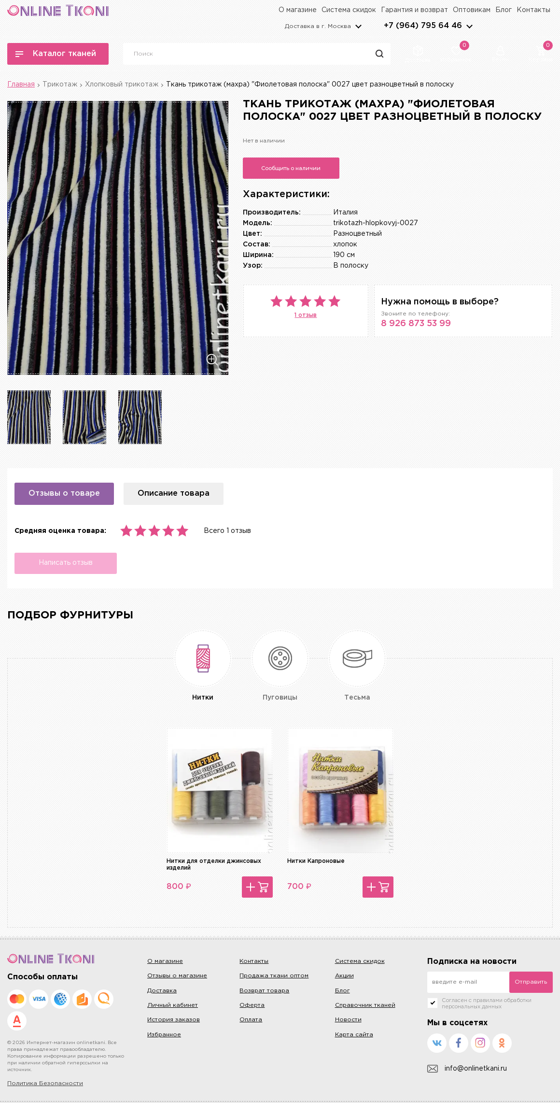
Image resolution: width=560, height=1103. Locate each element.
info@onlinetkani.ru (467, 1069)
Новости (348, 1019)
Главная (21, 84)
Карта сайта (354, 1034)
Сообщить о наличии (291, 168)
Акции (344, 975)
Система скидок (349, 10)
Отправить (531, 982)
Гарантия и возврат (414, 10)
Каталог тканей (55, 53)
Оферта (252, 1005)
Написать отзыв (65, 563)
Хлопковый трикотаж (121, 84)
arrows (469, 26)
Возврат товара (264, 990)
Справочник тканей (365, 1005)
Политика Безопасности (45, 1083)
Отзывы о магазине (177, 975)
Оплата (250, 1019)
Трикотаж (59, 84)
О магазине (298, 10)
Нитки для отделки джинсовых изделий (214, 865)
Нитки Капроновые (316, 861)
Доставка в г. (318, 26)
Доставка (162, 990)
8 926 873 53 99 (416, 324)
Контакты (533, 10)
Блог (503, 10)
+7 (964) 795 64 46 (423, 25)
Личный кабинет (172, 1005)
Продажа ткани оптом (273, 975)
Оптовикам (471, 10)
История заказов (173, 1019)
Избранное (164, 1034)
